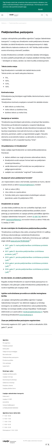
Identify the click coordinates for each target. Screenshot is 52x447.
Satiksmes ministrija (8, 382)
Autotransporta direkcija (10, 380)
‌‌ (47, 9)
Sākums (4, 23)
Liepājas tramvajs (8, 377)
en (42, 15)
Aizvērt (40, 9)
